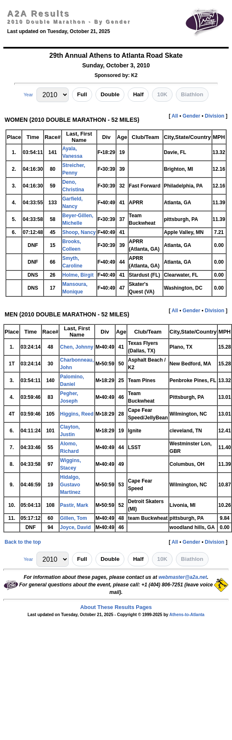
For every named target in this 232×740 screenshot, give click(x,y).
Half (138, 94)
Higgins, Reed (76, 414)
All (175, 116)
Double (110, 94)
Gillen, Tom (73, 518)
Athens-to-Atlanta (186, 614)
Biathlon (192, 94)
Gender (191, 116)
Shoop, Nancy (79, 232)
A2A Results (38, 13)
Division (214, 116)
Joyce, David (75, 527)
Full (82, 94)
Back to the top (23, 542)
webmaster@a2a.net (182, 577)
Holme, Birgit (78, 275)
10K (162, 94)
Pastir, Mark (74, 505)
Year (28, 94)
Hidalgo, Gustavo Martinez (70, 484)
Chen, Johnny (76, 347)
